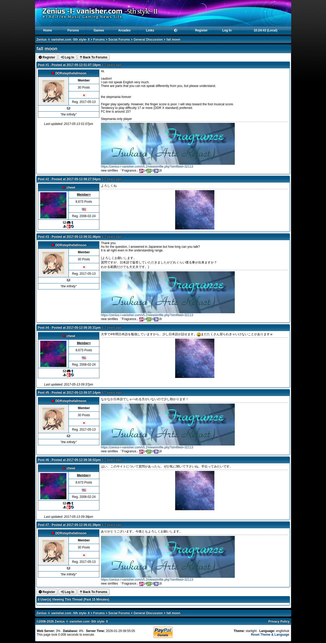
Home (47, 30)
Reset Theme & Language (270, 634)
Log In (227, 30)
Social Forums (119, 39)
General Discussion (148, 39)
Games (99, 30)
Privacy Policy (278, 621)
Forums (73, 30)
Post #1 (43, 65)
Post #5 (43, 392)
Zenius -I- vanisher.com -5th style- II (63, 39)
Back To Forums (93, 57)
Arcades (124, 30)
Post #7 (43, 525)
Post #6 (43, 460)
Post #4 (43, 327)
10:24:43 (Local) (265, 30)
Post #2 (43, 179)
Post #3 (43, 237)
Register (201, 30)
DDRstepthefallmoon (71, 73)
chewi (71, 187)
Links (150, 30)
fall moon (173, 39)
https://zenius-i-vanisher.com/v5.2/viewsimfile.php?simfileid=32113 (147, 166)
